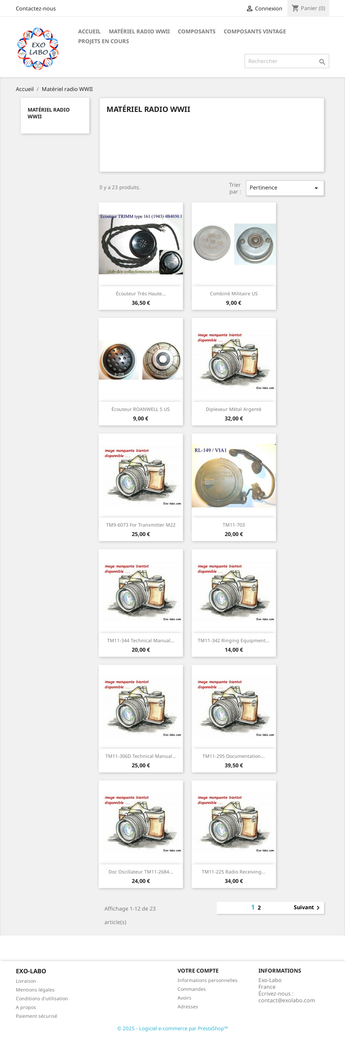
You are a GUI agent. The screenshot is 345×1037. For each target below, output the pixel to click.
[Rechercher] (287, 61)
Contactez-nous (36, 8)
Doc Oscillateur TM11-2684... (140, 871)
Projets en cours (103, 41)
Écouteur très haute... (141, 293)
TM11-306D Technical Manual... (140, 756)
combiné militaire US (234, 293)
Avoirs (184, 998)
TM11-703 (234, 525)
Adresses (188, 1006)
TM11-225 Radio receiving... (233, 871)
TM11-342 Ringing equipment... (234, 640)
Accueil (89, 31)
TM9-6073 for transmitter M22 (141, 525)
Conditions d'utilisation (42, 998)
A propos (26, 1007)
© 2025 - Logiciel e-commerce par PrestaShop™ (172, 1028)
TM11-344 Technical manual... (141, 640)
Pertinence (285, 188)
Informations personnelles (208, 980)
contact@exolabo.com (286, 1000)
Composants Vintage (255, 31)
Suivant (308, 908)
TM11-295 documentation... (233, 756)
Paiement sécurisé (36, 1016)
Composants (197, 31)
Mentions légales (35, 989)
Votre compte (198, 970)
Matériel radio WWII (139, 31)
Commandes (192, 989)
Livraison (26, 981)
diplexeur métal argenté (233, 409)
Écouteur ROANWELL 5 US (141, 409)
